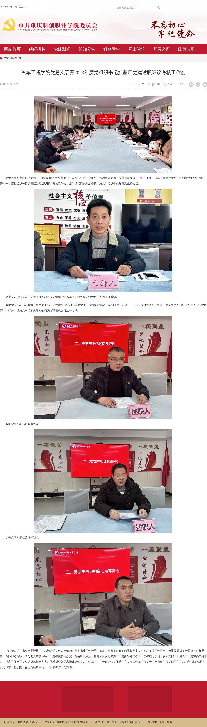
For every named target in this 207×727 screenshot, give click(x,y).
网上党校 (136, 49)
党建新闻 (62, 49)
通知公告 (87, 49)
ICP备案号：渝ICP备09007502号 (20, 722)
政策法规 (186, 49)
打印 (156, 84)
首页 (7, 58)
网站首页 (12, 49)
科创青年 (111, 49)
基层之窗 (161, 49)
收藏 (167, 84)
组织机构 (37, 49)
